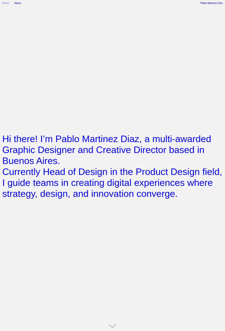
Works (5, 3)
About (17, 3)
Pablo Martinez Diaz (211, 3)
